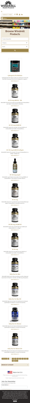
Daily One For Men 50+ (15, 299)
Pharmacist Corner (7, 14)
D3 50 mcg (15, 249)
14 (20, 358)
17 (27, 358)
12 (15, 358)
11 (12, 358)
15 (22, 358)
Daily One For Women (15, 324)
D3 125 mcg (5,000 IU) (15, 125)
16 (24, 358)
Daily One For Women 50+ (15, 348)
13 (17, 358)
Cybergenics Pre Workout (15, 75)
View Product (15, 105)
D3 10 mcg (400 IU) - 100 (15, 100)
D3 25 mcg (15, 199)
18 (12, 360)
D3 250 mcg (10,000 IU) (15, 224)
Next (16, 360)
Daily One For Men (15, 274)
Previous (4, 358)
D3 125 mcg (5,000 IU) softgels (15, 150)
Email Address (5, 385)
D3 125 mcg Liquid (15, 175)
